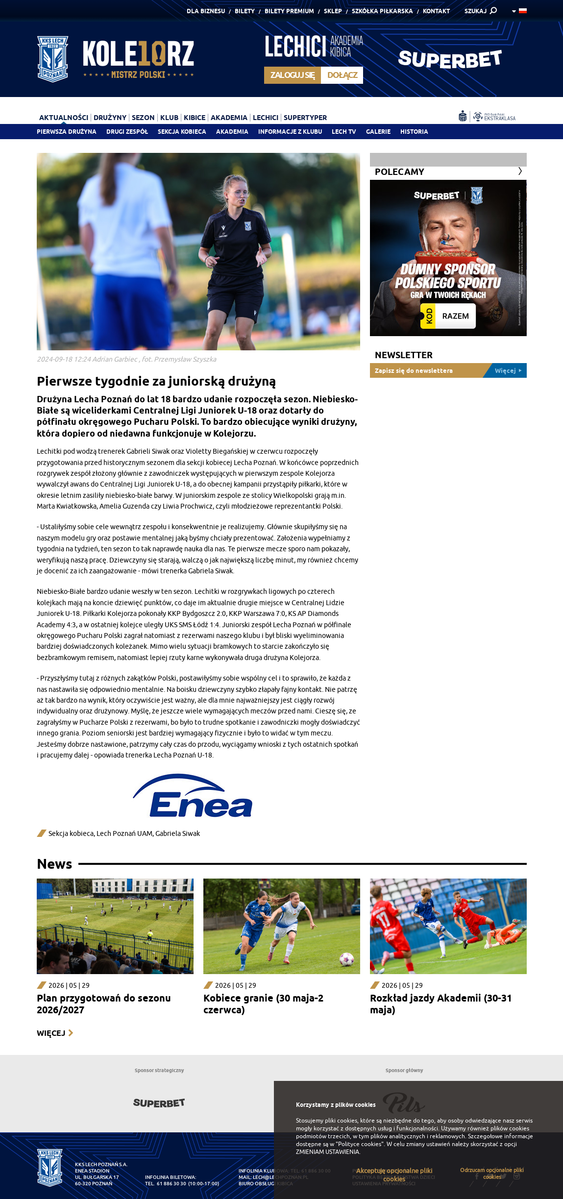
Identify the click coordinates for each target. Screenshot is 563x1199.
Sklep (333, 11)
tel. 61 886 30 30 (165, 1183)
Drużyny (110, 118)
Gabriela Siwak (177, 834)
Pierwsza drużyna (67, 131)
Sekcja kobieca (71, 834)
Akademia (232, 131)
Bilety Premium (289, 11)
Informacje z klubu (290, 131)
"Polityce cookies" (360, 1144)
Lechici (265, 118)
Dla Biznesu (206, 11)
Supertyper (305, 118)
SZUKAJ (476, 11)
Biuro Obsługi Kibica (266, 1183)
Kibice (194, 118)
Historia (414, 131)
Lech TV (344, 131)
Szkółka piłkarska (382, 11)
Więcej (51, 1033)
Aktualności (63, 118)
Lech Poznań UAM (124, 834)
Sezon (143, 118)
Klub (169, 118)
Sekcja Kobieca (182, 131)
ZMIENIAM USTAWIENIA (327, 1152)
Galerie (378, 131)
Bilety (245, 11)
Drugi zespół (127, 131)
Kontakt (436, 11)
